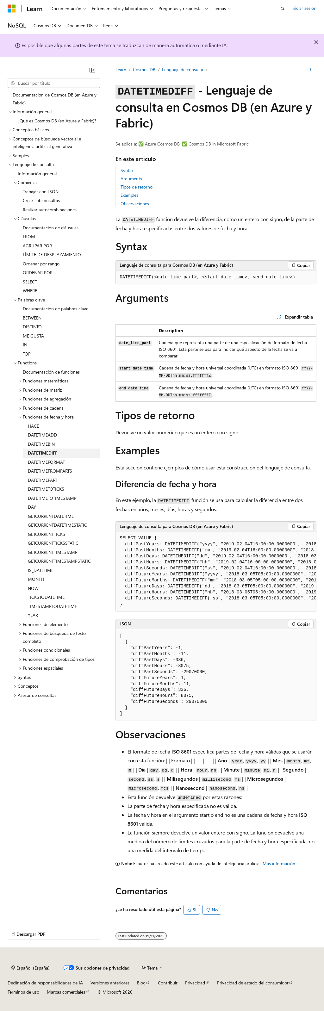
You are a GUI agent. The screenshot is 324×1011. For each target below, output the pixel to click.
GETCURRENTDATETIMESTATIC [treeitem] (57, 525)
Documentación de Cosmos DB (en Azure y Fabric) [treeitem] (55, 99)
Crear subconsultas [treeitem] (41, 200)
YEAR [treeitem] (33, 615)
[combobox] (54, 83)
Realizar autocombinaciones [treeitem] (50, 210)
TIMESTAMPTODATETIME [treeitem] (52, 606)
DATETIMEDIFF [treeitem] (42, 453)
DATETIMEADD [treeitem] (42, 435)
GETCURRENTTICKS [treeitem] (46, 534)
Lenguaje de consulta (182, 69)
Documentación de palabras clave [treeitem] (55, 309)
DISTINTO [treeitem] (32, 327)
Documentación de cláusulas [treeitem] (50, 228)
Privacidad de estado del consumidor (253, 983)
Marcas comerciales (66, 992)
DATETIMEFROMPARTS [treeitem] (50, 471)
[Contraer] (92, 70)
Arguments (131, 179)
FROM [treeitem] (29, 236)
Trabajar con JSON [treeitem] (41, 192)
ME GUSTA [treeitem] (33, 336)
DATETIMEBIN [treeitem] (41, 444)
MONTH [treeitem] (36, 579)
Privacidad (195, 983)
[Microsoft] (12, 8)
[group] (215, 571)
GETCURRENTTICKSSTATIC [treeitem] (53, 543)
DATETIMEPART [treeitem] (42, 480)
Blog (141, 983)
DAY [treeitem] (32, 507)
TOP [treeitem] (27, 354)
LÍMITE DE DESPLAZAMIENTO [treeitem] (52, 254)
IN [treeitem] (25, 345)
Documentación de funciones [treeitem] (51, 372)
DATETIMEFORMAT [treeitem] (46, 462)
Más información (279, 863)
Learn (120, 69)
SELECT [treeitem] (30, 282)
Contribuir (168, 983)
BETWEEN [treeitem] (32, 318)
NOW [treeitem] (33, 588)
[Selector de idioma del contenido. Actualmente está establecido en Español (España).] (30, 968)
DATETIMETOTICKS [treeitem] (46, 489)
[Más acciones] (310, 70)
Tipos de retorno (137, 187)
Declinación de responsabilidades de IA (45, 983)
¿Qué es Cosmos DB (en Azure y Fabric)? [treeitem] (57, 121)
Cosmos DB (144, 69)
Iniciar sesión (303, 8)
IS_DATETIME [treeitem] (40, 570)
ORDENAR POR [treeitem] (38, 273)
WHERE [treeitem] (30, 291)
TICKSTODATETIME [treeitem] (46, 597)
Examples (129, 195)
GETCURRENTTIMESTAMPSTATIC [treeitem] (59, 561)
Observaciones (135, 204)
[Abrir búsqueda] (282, 8)
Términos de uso (23, 992)
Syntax (127, 170)
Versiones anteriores (109, 983)
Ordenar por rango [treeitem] (41, 264)
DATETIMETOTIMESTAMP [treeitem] (52, 498)
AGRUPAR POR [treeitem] (37, 246)
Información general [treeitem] (37, 174)
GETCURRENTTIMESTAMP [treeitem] (53, 552)
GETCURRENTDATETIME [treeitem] (51, 516)
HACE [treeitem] (33, 426)
